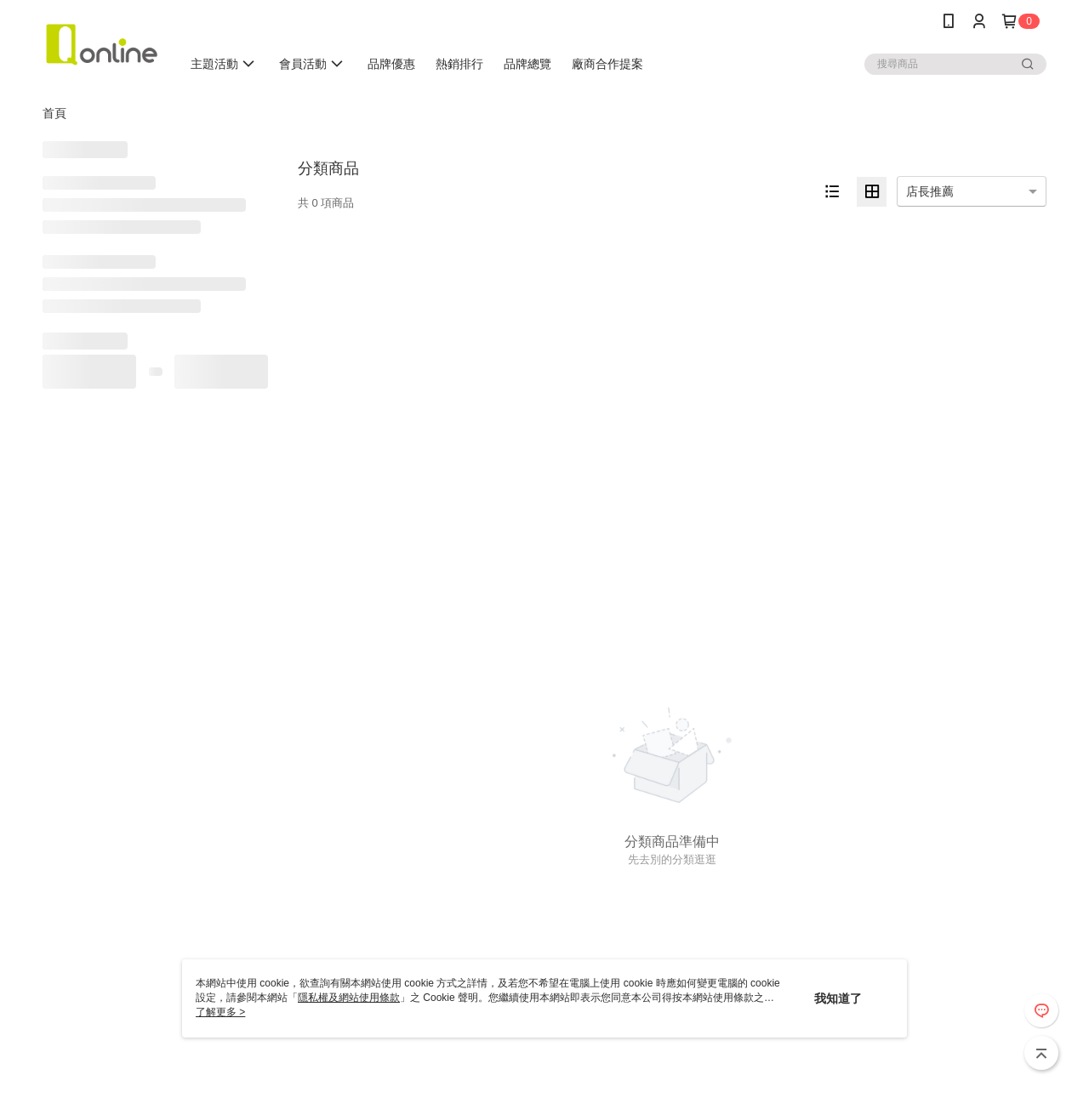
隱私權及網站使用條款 (349, 998)
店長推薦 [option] (930, 191)
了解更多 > (220, 1012)
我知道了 (838, 998)
